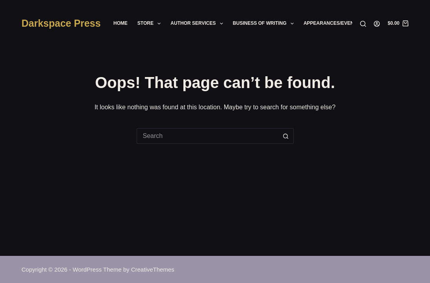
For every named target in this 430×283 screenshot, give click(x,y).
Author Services (198, 23)
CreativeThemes (152, 269)
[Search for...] (207, 136)
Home (120, 23)
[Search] (363, 24)
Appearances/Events (332, 23)
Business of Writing (265, 23)
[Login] (377, 24)
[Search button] (286, 136)
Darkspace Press (61, 23)
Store (150, 23)
